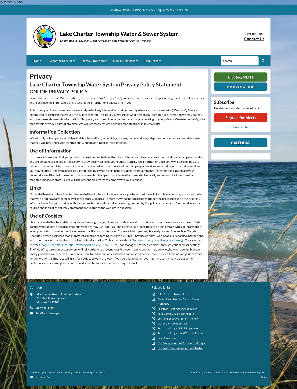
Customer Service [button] (60, 60)
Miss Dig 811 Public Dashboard (176, 313)
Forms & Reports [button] (93, 60)
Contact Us (254, 39)
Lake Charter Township (171, 294)
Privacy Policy (65, 372)
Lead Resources (167, 338)
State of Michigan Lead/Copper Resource (182, 333)
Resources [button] (151, 60)
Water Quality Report (241, 86)
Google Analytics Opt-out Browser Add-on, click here (74, 245)
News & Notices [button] (124, 60)
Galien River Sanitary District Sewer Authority (179, 301)
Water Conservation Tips (173, 323)
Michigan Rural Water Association (177, 308)
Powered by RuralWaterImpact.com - (229, 372)
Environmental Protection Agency (178, 318)
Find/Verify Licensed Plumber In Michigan (182, 343)
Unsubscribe (240, 127)
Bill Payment (241, 77)
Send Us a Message (47, 313)
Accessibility (98, 372)
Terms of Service (82, 372)
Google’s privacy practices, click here (156, 240)
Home (37, 60)
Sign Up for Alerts (241, 117)
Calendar (241, 143)
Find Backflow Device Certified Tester (180, 348)
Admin (264, 377)
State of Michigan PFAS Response (178, 328)
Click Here (182, 10)
